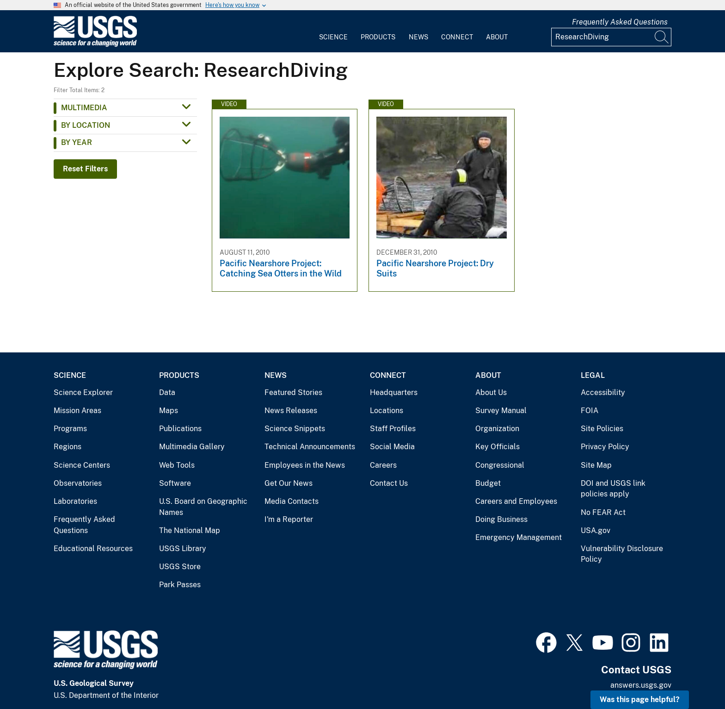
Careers (383, 465)
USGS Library (182, 548)
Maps (168, 410)
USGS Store (180, 566)
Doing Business (501, 519)
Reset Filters (85, 168)
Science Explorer (83, 392)
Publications (180, 428)
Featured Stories (293, 392)
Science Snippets (294, 428)
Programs (70, 428)
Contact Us (389, 483)
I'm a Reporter (288, 519)
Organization (497, 428)
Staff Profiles (393, 428)
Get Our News (288, 483)
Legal (593, 375)
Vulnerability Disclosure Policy (622, 554)
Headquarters (394, 392)
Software (175, 483)
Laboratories (75, 501)
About (497, 37)
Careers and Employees (516, 501)
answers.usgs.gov (640, 685)
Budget (488, 483)
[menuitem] (333, 31)
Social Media (392, 446)
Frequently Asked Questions (620, 22)
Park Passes (180, 584)
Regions (67, 446)
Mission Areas (77, 410)
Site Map (596, 465)
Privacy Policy (605, 446)
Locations (386, 410)
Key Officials (497, 446)
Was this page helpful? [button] (640, 699)
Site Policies (602, 428)
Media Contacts (291, 501)
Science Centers (82, 465)
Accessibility (603, 392)
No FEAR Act (603, 512)
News (418, 37)
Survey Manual (501, 410)
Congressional (499, 465)
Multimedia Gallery (192, 446)
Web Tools (177, 465)
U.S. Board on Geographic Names (203, 507)
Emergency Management (518, 537)
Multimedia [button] (84, 107)
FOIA (589, 410)
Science (333, 37)
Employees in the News (304, 465)
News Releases (290, 410)
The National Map (189, 530)
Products (378, 37)
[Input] (611, 37)
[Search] (662, 37)
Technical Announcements (309, 446)
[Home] (95, 44)
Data (167, 392)
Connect (457, 37)
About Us (491, 392)
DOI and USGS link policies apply (613, 489)
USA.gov (595, 530)
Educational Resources (93, 548)
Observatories (78, 483)
